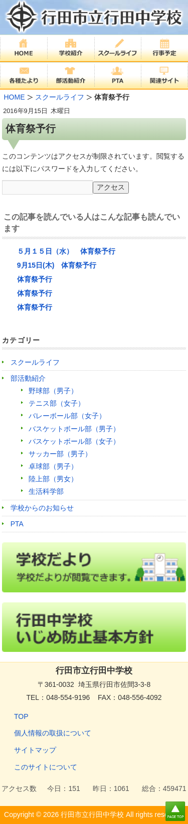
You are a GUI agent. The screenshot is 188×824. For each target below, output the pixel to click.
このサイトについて (45, 767)
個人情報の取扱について (52, 733)
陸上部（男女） (53, 479)
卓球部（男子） (53, 466)
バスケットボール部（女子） (74, 441)
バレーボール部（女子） (67, 416)
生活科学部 (46, 491)
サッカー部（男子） (60, 454)
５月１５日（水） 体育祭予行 (66, 251)
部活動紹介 (28, 378)
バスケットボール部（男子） (74, 429)
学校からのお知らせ (42, 508)
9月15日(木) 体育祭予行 (57, 265)
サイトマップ (35, 750)
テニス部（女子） (57, 403)
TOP (21, 716)
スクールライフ (35, 362)
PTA (17, 524)
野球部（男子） (53, 391)
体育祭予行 (34, 279)
